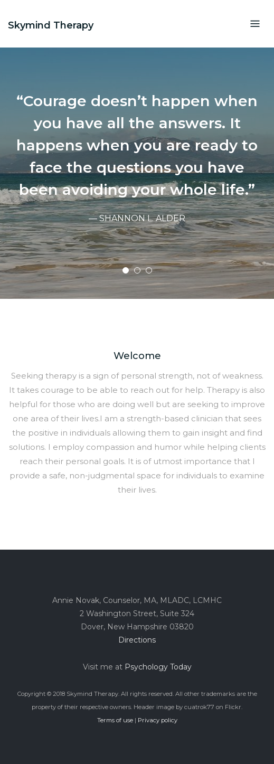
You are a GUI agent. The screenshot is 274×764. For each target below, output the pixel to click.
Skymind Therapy (50, 25)
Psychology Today (158, 667)
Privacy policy (157, 720)
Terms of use (115, 720)
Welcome (137, 356)
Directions (137, 640)
